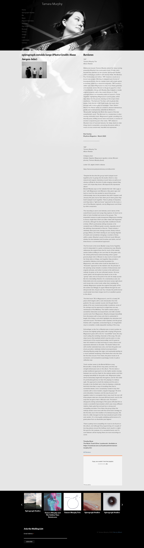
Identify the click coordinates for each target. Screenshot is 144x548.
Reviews (24, 29)
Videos (24, 32)
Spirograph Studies (28, 13)
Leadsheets (25, 40)
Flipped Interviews (28, 21)
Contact (24, 43)
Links (23, 37)
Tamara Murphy (52, 4)
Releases (25, 24)
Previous (22, 505)
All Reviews (87, 452)
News (24, 18)
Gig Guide (25, 26)
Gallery (24, 35)
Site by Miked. (117, 532)
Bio (23, 15)
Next (122, 505)
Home (24, 10)
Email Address (29, 534)
